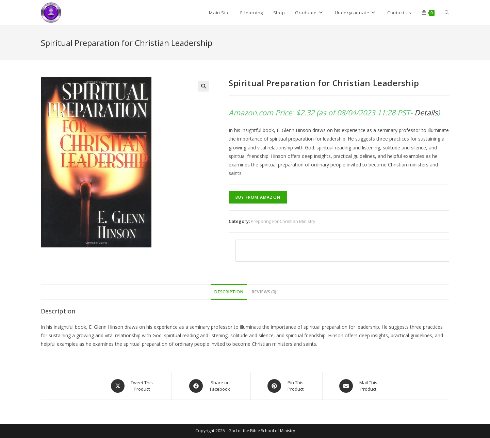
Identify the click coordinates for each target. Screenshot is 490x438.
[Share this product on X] (132, 386)
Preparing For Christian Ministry (283, 221)
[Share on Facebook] (211, 386)
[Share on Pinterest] (286, 386)
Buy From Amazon (257, 197)
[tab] (229, 292)
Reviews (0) (263, 292)
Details (426, 112)
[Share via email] (359, 386)
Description (228, 292)
